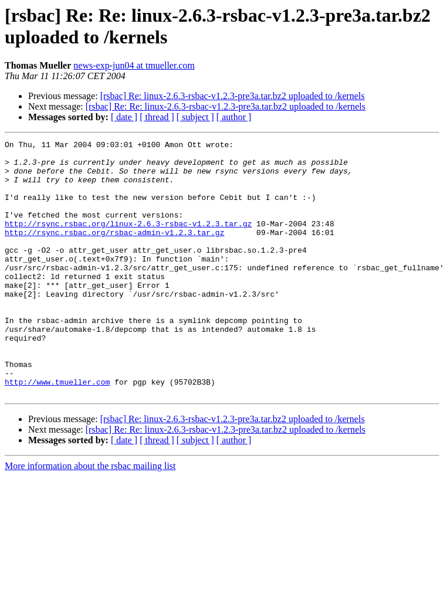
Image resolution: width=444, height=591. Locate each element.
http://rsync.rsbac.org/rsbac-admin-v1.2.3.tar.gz (114, 251)
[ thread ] (157, 117)
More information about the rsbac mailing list (90, 517)
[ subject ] (195, 117)
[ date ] (124, 117)
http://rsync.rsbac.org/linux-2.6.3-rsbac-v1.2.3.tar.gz (128, 241)
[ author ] (234, 117)
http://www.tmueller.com (57, 431)
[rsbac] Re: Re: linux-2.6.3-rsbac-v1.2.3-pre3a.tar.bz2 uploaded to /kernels (225, 106)
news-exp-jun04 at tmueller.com (134, 65)
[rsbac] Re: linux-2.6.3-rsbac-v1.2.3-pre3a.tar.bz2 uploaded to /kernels (232, 96)
